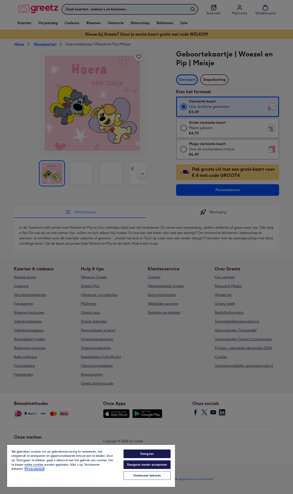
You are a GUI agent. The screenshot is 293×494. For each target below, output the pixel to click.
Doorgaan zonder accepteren (147, 464)
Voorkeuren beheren (147, 475)
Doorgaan (147, 453)
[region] (91, 465)
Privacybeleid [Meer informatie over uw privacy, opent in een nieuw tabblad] (34, 469)
